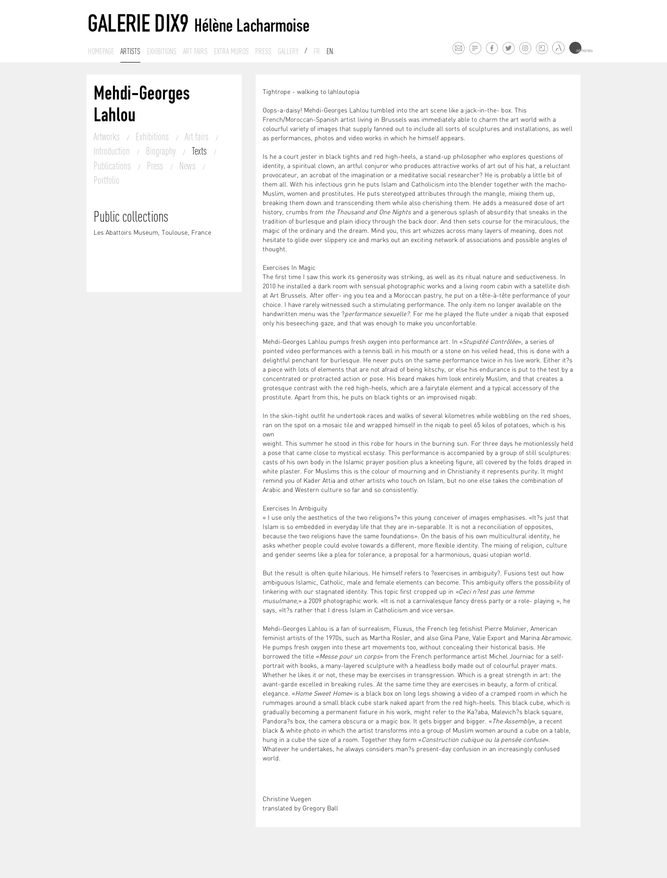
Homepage (101, 51)
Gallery (288, 51)
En (330, 51)
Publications (113, 166)
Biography (161, 151)
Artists (130, 51)
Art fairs (195, 51)
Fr (317, 51)
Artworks (107, 137)
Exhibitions (161, 51)
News (188, 166)
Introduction (113, 151)
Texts (200, 151)
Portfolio (107, 180)
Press (263, 51)
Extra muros (231, 51)
